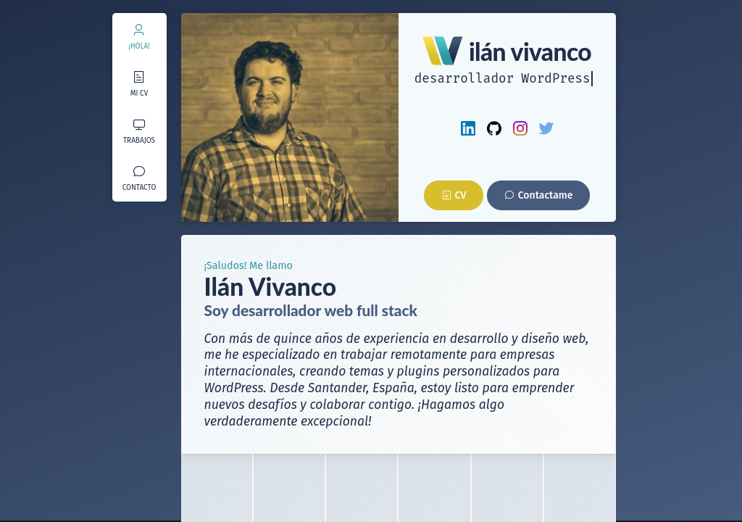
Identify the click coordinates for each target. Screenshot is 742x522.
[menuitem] (139, 36)
